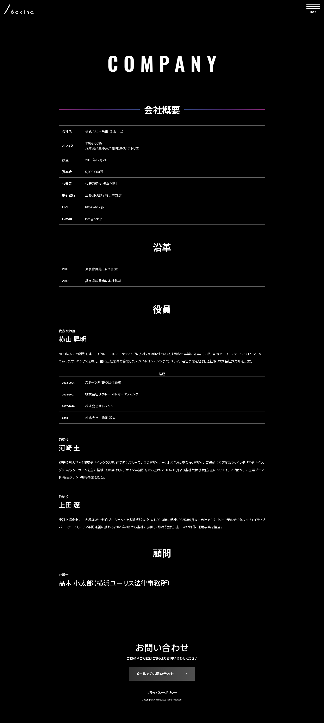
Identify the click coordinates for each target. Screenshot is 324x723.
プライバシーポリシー (162, 694)
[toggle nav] (313, 8)
